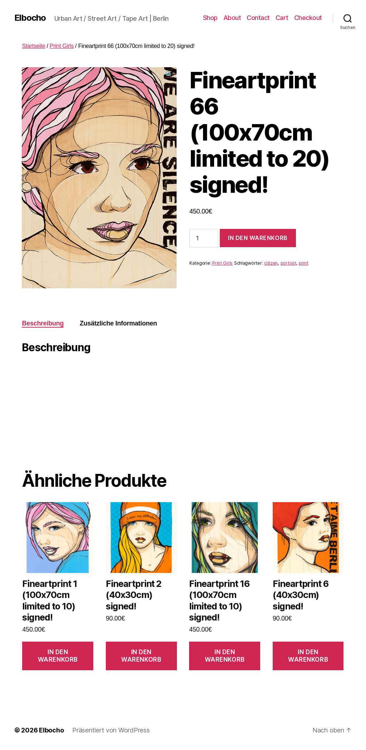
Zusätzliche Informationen (118, 323)
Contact (258, 17)
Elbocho (30, 18)
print (303, 263)
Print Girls (62, 46)
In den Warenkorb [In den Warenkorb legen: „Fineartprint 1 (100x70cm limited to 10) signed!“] (58, 655)
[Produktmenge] (203, 238)
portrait (288, 263)
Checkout (308, 17)
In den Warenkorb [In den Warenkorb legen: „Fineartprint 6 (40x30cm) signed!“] (308, 655)
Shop (210, 17)
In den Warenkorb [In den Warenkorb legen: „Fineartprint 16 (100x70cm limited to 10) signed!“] (225, 655)
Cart (282, 17)
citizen (271, 263)
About (232, 17)
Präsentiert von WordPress (110, 730)
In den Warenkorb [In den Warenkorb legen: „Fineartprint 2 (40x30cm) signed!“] (141, 655)
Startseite (33, 46)
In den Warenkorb (258, 237)
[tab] (43, 323)
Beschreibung (43, 323)
